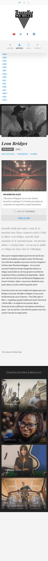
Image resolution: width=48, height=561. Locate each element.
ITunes (33, 154)
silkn (4, 96)
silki (4, 80)
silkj (4, 83)
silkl (4, 90)
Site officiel (8, 154)
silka (4, 54)
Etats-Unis (7, 149)
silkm (4, 93)
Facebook (23, 154)
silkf (4, 70)
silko (4, 100)
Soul (18, 149)
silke (4, 67)
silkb (4, 57)
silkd (4, 64)
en (24, 3)
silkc (4, 60)
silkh (4, 77)
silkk (4, 87)
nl (29, 3)
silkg (4, 74)
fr (19, 3)
